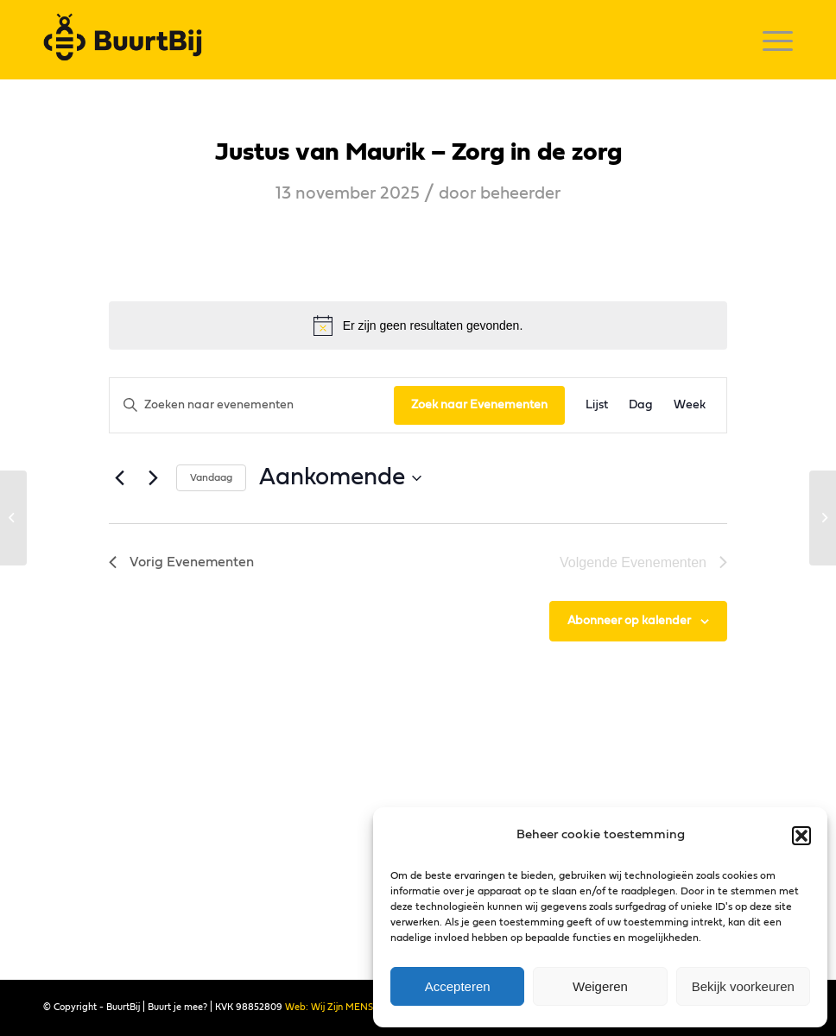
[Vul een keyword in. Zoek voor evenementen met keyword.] (252, 405)
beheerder (520, 193)
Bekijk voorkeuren (743, 986)
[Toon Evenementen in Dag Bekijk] (641, 405)
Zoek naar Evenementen (479, 405)
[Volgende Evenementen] (152, 478)
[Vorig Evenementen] (119, 478)
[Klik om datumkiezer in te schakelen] (340, 478)
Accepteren (458, 986)
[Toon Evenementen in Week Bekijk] (690, 405)
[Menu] (769, 40)
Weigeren (600, 986)
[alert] (418, 325)
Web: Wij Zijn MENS (329, 1007)
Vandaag (211, 477)
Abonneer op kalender (629, 621)
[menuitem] (769, 40)
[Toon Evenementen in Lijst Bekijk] (597, 405)
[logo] (127, 40)
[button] (801, 835)
